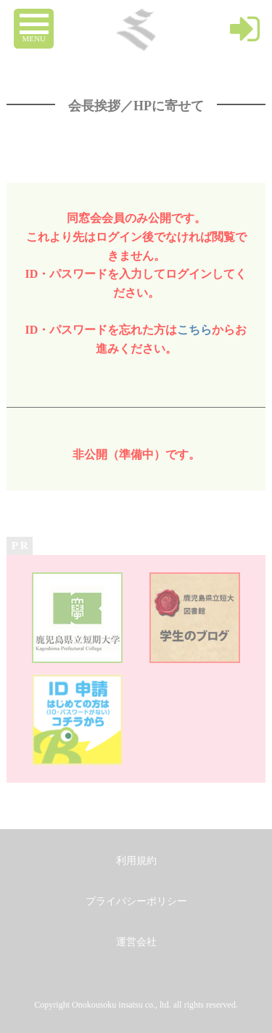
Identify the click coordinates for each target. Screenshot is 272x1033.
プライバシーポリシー (136, 901)
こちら (194, 330)
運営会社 (136, 942)
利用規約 (136, 860)
